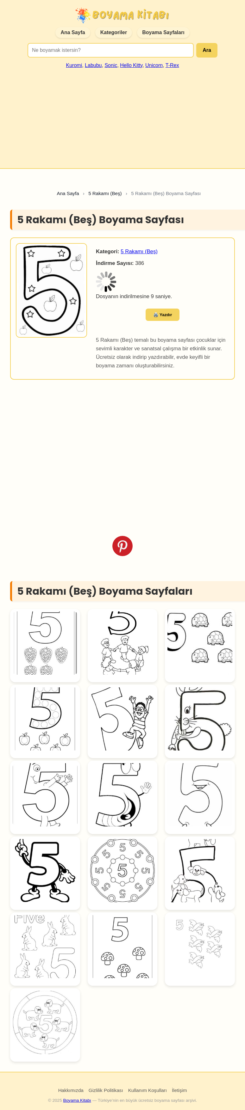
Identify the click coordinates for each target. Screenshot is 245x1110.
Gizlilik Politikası (106, 1090)
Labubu (93, 65)
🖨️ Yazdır (162, 314)
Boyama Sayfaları (163, 32)
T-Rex (172, 65)
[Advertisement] (122, 115)
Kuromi (74, 65)
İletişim (179, 1090)
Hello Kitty (131, 65)
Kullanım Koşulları (147, 1090)
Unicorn (154, 65)
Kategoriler (113, 32)
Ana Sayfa (72, 32)
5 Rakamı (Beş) (139, 251)
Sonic (110, 65)
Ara (207, 50)
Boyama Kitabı (77, 1100)
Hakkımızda (71, 1090)
